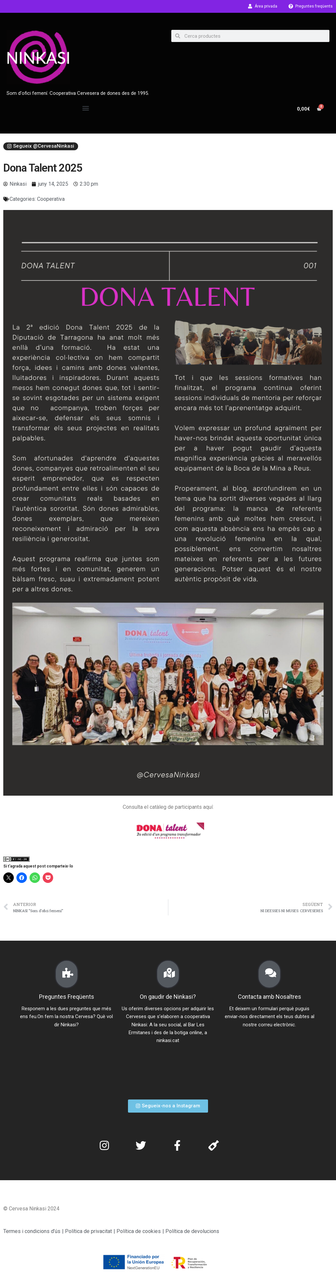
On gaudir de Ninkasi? (168, 996)
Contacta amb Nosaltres (269, 996)
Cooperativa (51, 199)
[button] (85, 107)
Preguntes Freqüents (66, 996)
